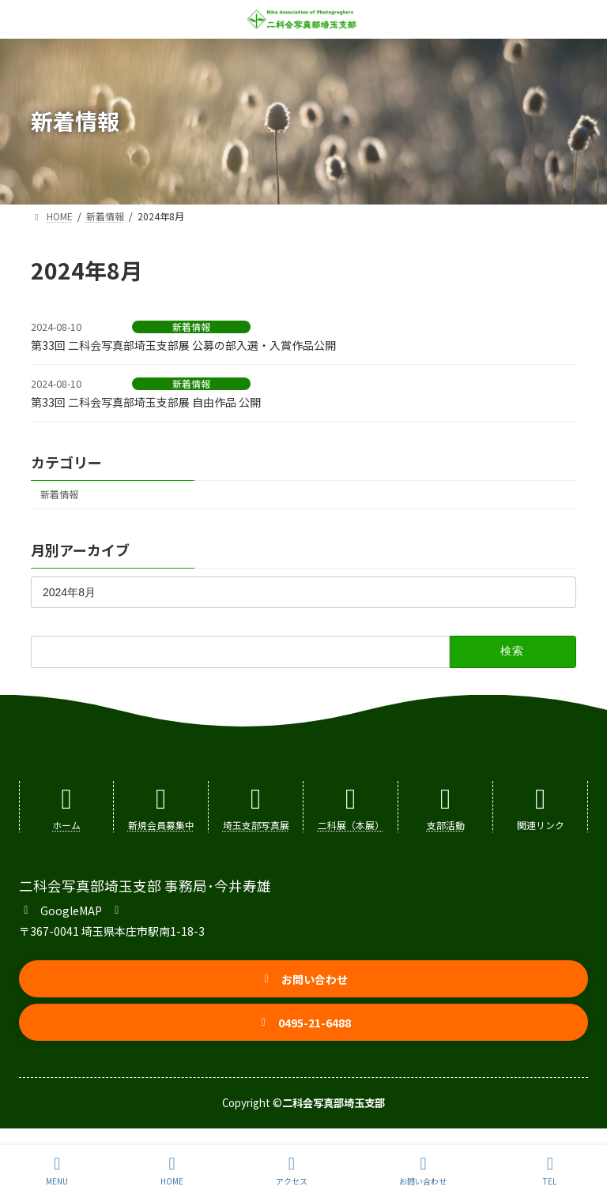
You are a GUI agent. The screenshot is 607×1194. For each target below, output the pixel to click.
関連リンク (540, 825)
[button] (71, 909)
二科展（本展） (351, 825)
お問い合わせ (423, 1170)
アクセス (291, 1170)
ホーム (66, 825)
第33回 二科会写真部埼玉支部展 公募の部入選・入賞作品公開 (183, 345)
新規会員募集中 (161, 825)
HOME (171, 1170)
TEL (550, 1170)
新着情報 (191, 327)
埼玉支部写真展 (256, 825)
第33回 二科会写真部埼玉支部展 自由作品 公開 (146, 402)
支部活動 (446, 825)
